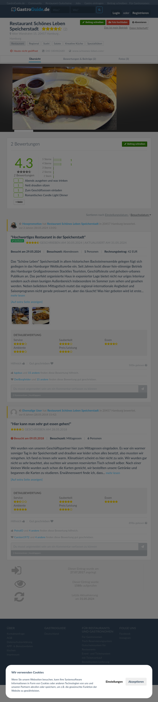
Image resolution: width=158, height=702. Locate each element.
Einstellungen (114, 681)
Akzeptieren (136, 681)
